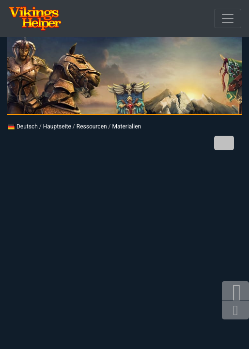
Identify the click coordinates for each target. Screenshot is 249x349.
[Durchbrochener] (227, 18)
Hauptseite (57, 126)
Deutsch (22, 126)
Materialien (126, 126)
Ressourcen (92, 126)
